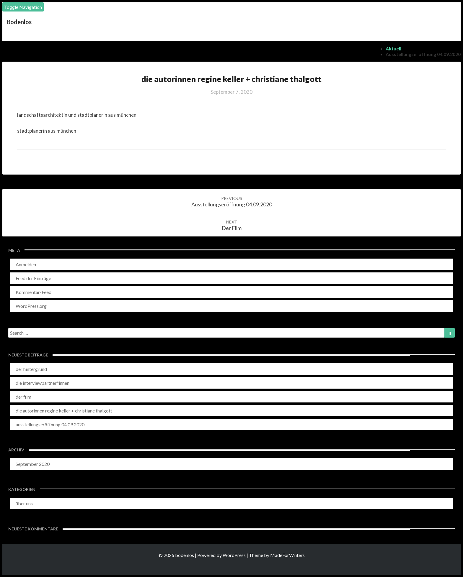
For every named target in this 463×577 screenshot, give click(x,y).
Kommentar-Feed (33, 292)
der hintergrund (31, 369)
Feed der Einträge (33, 278)
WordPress (234, 555)
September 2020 (33, 464)
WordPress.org (31, 306)
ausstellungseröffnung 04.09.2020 (423, 54)
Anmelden (26, 264)
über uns (24, 503)
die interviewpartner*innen (42, 383)
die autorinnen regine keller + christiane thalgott (64, 410)
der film (232, 225)
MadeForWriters (287, 555)
